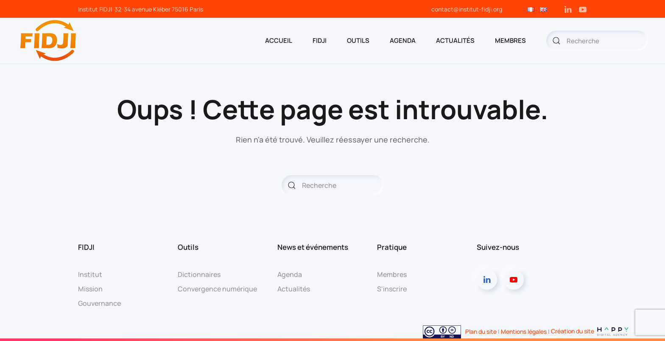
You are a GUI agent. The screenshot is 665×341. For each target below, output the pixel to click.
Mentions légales (524, 331)
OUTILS (358, 40)
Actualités (455, 40)
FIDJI (320, 40)
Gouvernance (99, 303)
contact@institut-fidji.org (466, 9)
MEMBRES (510, 40)
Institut (90, 274)
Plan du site (481, 331)
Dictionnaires (199, 274)
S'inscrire (392, 288)
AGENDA (403, 40)
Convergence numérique (217, 288)
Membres (392, 274)
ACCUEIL (278, 40)
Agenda (289, 274)
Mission (90, 288)
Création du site (590, 331)
